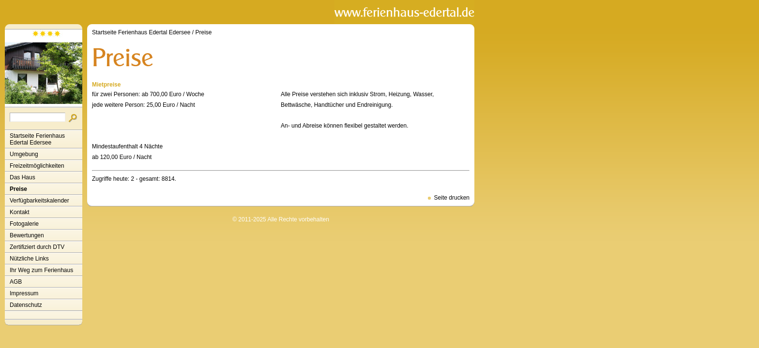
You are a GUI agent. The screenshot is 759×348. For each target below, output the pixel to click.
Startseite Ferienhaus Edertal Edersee (37, 139)
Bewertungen (27, 235)
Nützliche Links (29, 258)
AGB (16, 281)
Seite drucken (452, 197)
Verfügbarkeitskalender (39, 200)
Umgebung (24, 154)
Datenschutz (26, 305)
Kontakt (20, 212)
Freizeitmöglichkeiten (37, 165)
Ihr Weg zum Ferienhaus (41, 270)
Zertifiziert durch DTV (37, 247)
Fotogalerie (24, 223)
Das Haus (22, 177)
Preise (18, 189)
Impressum (24, 293)
